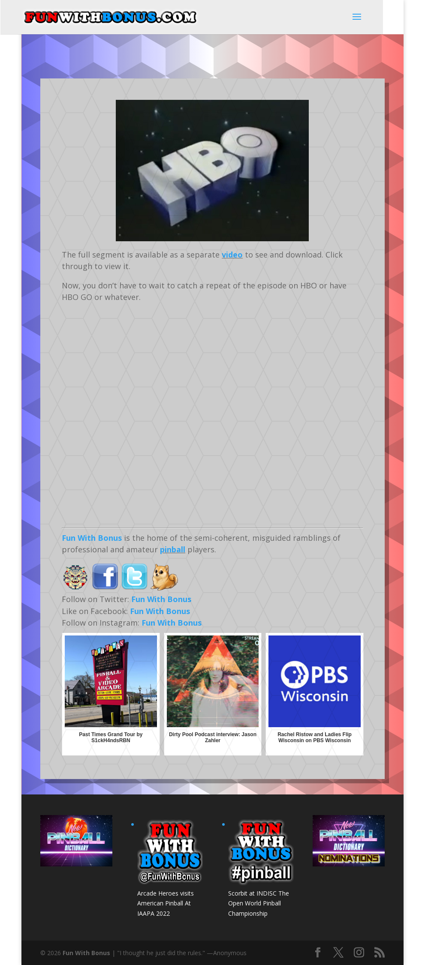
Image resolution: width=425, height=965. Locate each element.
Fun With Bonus (92, 538)
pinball (172, 549)
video (232, 254)
